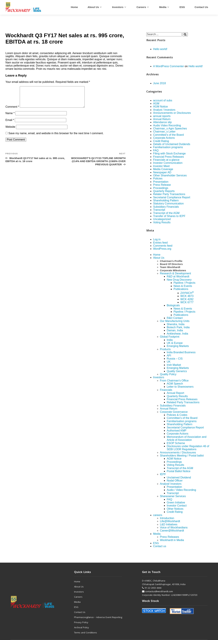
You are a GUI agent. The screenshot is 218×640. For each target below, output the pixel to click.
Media (162, 7)
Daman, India (175, 330)
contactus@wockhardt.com (157, 592)
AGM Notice (160, 106)
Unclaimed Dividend (179, 477)
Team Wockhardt (170, 267)
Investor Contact (177, 505)
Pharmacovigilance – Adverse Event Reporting (98, 617)
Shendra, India (175, 324)
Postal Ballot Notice (178, 471)
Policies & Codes (177, 414)
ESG (182, 7)
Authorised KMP (176, 430)
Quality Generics (177, 371)
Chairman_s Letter (164, 131)
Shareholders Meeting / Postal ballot (182, 455)
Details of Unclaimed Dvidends (171, 144)
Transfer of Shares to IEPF (169, 216)
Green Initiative (176, 502)
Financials (166, 389)
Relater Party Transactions (169, 194)
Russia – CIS (175, 358)
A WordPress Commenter (168, 66)
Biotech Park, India (178, 327)
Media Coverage (163, 169)
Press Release (162, 184)
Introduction (167, 518)
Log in (157, 239)
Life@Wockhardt (170, 521)
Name (9, 117)
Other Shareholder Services (170, 175)
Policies (157, 178)
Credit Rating (161, 141)
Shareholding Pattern (166, 200)
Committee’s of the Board (182, 418)
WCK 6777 (186, 302)
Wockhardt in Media (172, 540)
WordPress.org (162, 248)
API (169, 355)
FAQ (156, 150)
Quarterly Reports (164, 191)
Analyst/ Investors (170, 483)
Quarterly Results (177, 396)
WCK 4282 (186, 299)
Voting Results (161, 222)
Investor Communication (168, 162)
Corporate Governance (174, 411)
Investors (117, 7)
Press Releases (169, 536)
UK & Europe (175, 343)
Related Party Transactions (183, 402)
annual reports (161, 116)
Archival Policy (81, 628)
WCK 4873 (186, 296)
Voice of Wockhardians (174, 527)
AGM (156, 103)
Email (9, 124)
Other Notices (175, 508)
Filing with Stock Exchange (169, 153)
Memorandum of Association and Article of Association (186, 438)
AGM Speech (175, 383)
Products (165, 349)
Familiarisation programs (168, 147)
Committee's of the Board (168, 134)
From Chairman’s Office (174, 380)
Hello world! (160, 49)
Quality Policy (168, 374)
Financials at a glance (166, 159)
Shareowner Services (173, 496)
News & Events (183, 286)
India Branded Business (181, 352)
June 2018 (159, 83)
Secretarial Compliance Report (171, 197)
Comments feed (162, 245)
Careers (78, 597)
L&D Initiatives (168, 524)
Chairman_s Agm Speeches (170, 128)
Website (10, 130)
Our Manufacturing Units (174, 321)
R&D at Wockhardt (178, 276)
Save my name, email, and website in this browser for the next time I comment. (55, 137)
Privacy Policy (81, 623)
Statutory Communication (168, 203)
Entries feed (160, 242)
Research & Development (175, 273)
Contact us (201, 7)
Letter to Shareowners (180, 386)
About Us (93, 7)
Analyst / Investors (164, 109)
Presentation (160, 181)
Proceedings (160, 188)
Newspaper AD (162, 172)
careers (141, 7)
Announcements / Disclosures (178, 452)
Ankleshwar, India (177, 333)
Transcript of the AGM (166, 213)
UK (168, 361)
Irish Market (174, 364)
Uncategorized (162, 219)
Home (74, 7)
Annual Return (161, 119)
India (170, 339)
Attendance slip (162, 122)
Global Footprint (169, 336)
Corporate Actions (164, 137)
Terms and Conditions (85, 633)
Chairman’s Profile (171, 261)
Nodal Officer (175, 480)
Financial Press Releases (168, 156)
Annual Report (175, 393)
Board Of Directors (171, 264)
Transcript (159, 209)
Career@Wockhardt (172, 530)
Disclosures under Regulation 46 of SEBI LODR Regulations (188, 448)
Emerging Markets (178, 346)
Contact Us (79, 612)
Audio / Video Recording (181, 489)
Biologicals (173, 305)
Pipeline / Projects (184, 282)
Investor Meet (161, 166)
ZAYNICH (187, 293)
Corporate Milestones (173, 270)
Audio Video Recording (167, 125)
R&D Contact (175, 318)
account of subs (162, 100)
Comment (12, 110)
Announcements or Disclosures (172, 112)
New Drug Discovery (179, 279)
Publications (181, 289)
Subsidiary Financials (166, 206)
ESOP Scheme (176, 443)
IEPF (163, 474)
